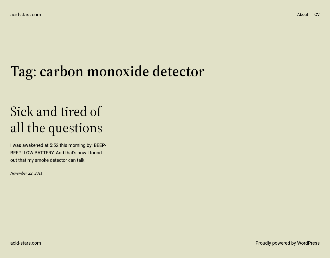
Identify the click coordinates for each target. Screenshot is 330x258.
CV (317, 14)
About (302, 14)
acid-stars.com (25, 14)
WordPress (308, 243)
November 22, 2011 (26, 173)
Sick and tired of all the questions (56, 119)
